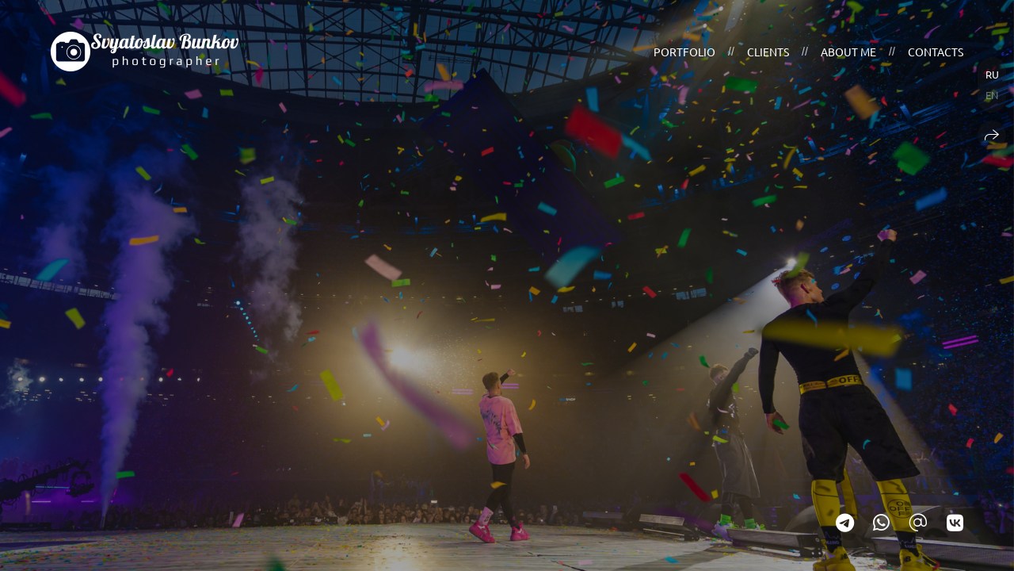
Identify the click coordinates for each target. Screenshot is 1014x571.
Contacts (935, 51)
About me (848, 51)
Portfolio (684, 51)
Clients (768, 51)
